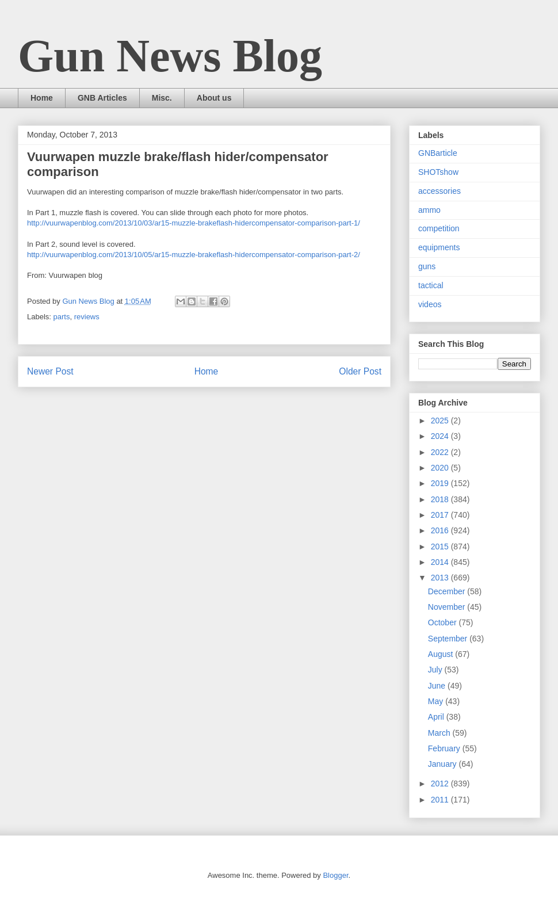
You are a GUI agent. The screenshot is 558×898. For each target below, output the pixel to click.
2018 (441, 499)
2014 (441, 562)
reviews (87, 316)
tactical (431, 285)
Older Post (360, 371)
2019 (441, 483)
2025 (441, 420)
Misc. (162, 97)
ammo (429, 210)
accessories (439, 191)
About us (214, 97)
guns (426, 266)
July (436, 669)
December (447, 591)
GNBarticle (437, 153)
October (443, 622)
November (447, 607)
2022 (441, 452)
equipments (439, 247)
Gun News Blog (170, 55)
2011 (441, 799)
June (438, 685)
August (441, 654)
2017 (441, 514)
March (440, 732)
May (436, 701)
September (448, 638)
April (437, 716)
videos (429, 304)
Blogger (335, 875)
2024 (441, 436)
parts (61, 316)
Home (41, 97)
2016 (441, 530)
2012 (441, 783)
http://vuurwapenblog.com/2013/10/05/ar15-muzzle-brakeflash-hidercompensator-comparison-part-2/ (193, 254)
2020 (441, 467)
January (443, 764)
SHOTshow (438, 172)
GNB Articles (102, 97)
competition (439, 228)
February (445, 748)
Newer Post (50, 371)
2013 (441, 577)
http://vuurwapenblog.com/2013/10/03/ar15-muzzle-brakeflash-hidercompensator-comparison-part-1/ (193, 223)
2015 (441, 546)
